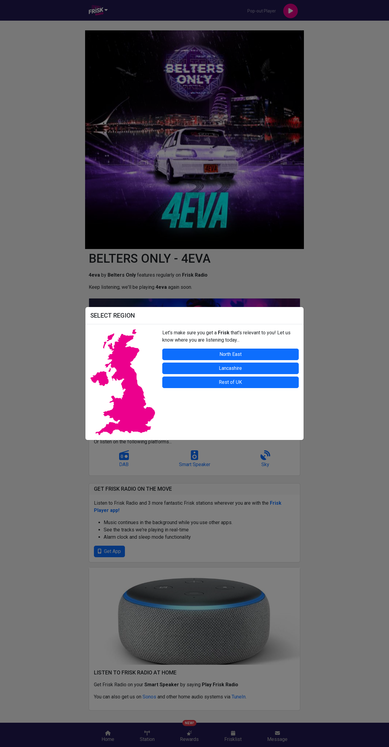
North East (230, 354)
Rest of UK (230, 382)
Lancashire (230, 368)
